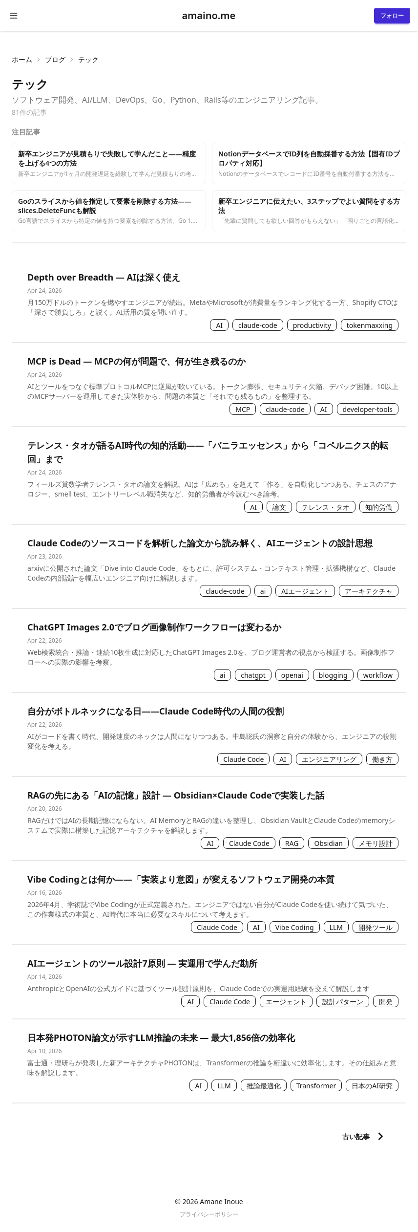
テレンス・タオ (326, 507)
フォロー (392, 15)
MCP (242, 409)
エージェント (286, 1001)
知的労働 (379, 507)
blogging (333, 675)
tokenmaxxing (370, 325)
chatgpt (253, 675)
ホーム (22, 59)
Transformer (316, 1085)
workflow (378, 675)
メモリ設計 (375, 843)
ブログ (55, 59)
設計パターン (342, 1001)
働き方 (382, 759)
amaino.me (208, 15)
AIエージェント (305, 591)
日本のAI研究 (372, 1085)
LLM (336, 927)
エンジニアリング (329, 759)
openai (292, 675)
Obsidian (328, 843)
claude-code (257, 325)
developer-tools (368, 409)
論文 (279, 507)
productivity (312, 325)
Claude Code (243, 759)
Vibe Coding (294, 927)
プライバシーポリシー (209, 1214)
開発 (386, 1001)
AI (219, 325)
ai (263, 591)
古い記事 (365, 1136)
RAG (292, 843)
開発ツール (375, 927)
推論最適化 (264, 1085)
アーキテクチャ (369, 591)
